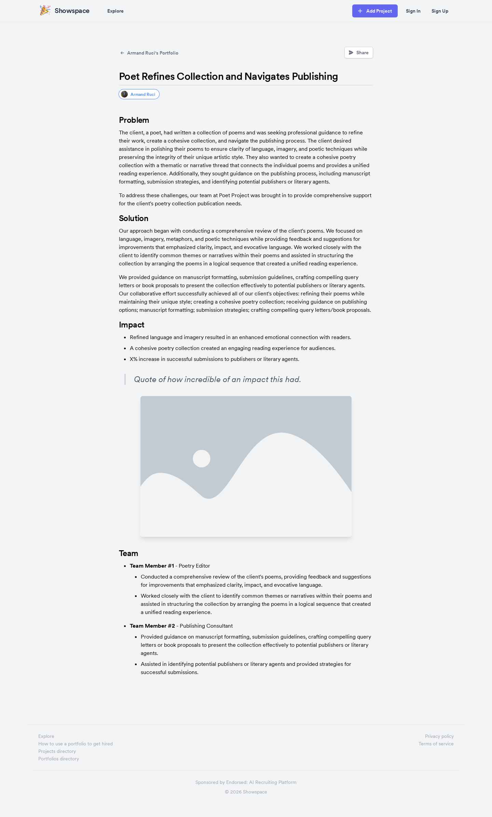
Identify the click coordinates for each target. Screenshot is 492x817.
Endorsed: (237, 782)
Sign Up (440, 11)
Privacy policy (439, 736)
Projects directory (57, 751)
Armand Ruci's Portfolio (148, 52)
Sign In (413, 11)
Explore (115, 11)
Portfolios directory (58, 759)
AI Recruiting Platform (273, 782)
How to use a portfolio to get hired (75, 744)
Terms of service (436, 744)
